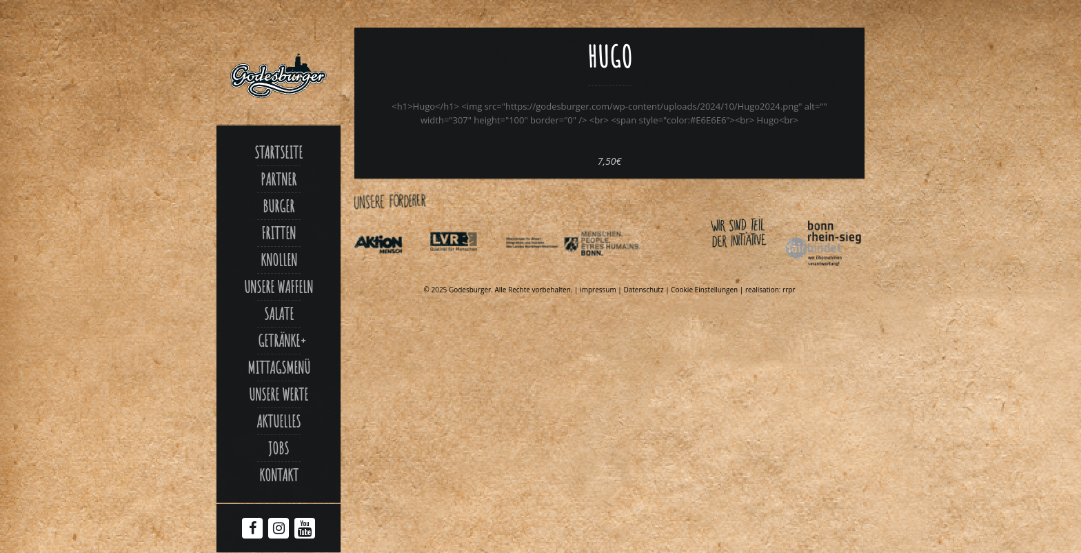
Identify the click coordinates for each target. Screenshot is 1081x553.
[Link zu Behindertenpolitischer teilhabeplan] (617, 269)
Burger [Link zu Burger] (278, 206)
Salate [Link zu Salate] (279, 313)
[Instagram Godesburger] (279, 529)
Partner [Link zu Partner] (278, 179)
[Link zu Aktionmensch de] (390, 269)
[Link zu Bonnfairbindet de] (759, 269)
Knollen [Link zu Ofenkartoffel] (279, 260)
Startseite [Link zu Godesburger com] (278, 152)
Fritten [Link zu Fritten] (278, 233)
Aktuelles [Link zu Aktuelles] (278, 421)
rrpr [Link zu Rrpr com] (788, 289)
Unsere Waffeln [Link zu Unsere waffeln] (278, 286)
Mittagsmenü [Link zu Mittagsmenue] (278, 367)
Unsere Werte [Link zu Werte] (278, 394)
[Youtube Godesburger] (305, 531)
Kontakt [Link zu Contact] (279, 475)
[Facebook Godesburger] (252, 529)
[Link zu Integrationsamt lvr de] (466, 269)
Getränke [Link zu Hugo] (279, 340)
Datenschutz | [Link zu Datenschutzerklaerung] (647, 289)
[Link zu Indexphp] (541, 269)
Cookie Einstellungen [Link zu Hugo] (704, 289)
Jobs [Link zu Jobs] (278, 448)
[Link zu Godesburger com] (278, 76)
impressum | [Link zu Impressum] (601, 289)
